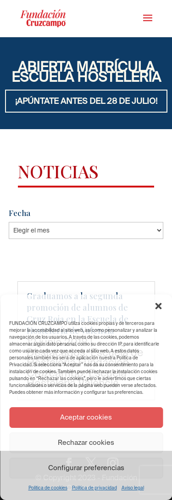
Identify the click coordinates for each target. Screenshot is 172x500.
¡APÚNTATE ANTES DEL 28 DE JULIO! (86, 101)
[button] (158, 306)
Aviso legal (133, 487)
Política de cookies (47, 487)
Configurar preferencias (86, 468)
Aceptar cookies (86, 417)
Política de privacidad (94, 487)
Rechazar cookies (86, 442)
